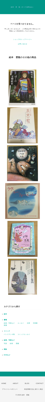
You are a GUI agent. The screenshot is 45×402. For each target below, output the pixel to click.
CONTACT (40, 383)
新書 (5, 325)
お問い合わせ (22, 44)
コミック (7, 331)
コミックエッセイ (24, 334)
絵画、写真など (9, 323)
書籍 (5, 320)
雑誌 (5, 349)
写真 (5, 343)
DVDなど (7, 355)
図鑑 (17, 343)
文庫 (28, 323)
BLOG (27, 383)
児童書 (35, 323)
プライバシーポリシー (10, 389)
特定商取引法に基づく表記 (33, 389)
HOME (3, 383)
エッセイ (21, 323)
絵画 (11, 343)
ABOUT (15, 383)
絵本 (5, 314)
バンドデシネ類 (9, 334)
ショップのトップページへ (22, 39)
